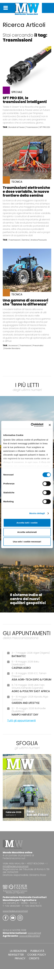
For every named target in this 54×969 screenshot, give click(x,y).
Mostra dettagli (37, 513)
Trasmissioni (32, 127)
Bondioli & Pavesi (17, 127)
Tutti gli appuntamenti (21, 720)
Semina (25, 240)
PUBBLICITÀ (37, 951)
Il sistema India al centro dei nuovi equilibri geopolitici (28, 598)
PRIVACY (20, 958)
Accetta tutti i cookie (27, 522)
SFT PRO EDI (44, 127)
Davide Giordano (12, 348)
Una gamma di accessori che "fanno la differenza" (25, 302)
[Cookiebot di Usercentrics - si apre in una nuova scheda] (32, 425)
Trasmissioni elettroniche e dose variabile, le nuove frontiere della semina (26, 191)
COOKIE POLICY (36, 954)
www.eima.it (34, 933)
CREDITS (34, 958)
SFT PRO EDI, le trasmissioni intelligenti (25, 100)
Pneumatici (38, 346)
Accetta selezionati (27, 532)
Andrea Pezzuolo (39, 240)
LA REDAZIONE (18, 951)
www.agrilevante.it (29, 936)
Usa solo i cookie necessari (27, 541)
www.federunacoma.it (15, 911)
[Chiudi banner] (50, 425)
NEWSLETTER (16, 954)
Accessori (13, 346)
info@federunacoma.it (16, 866)
